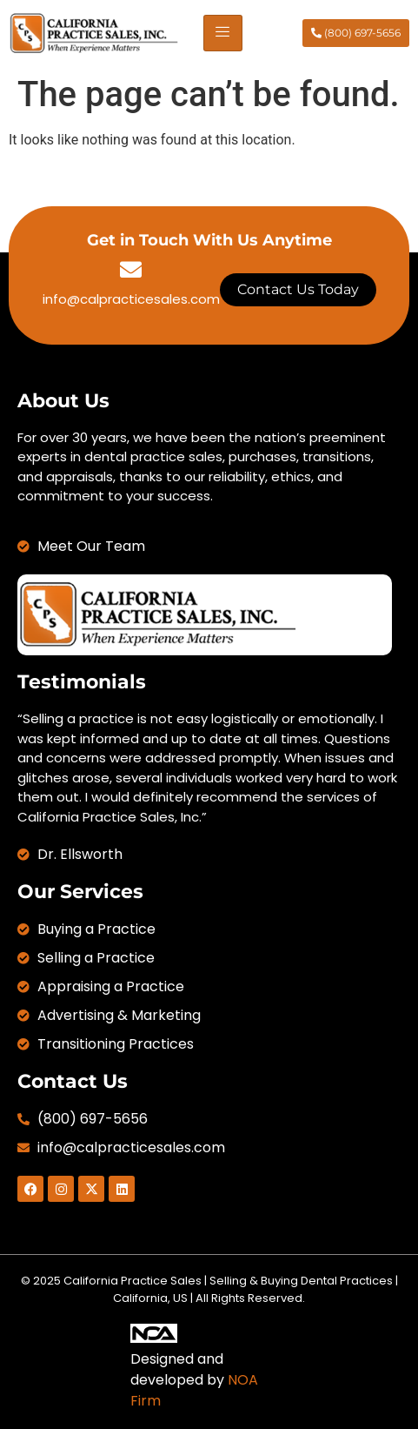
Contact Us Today (298, 289)
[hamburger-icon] (222, 33)
